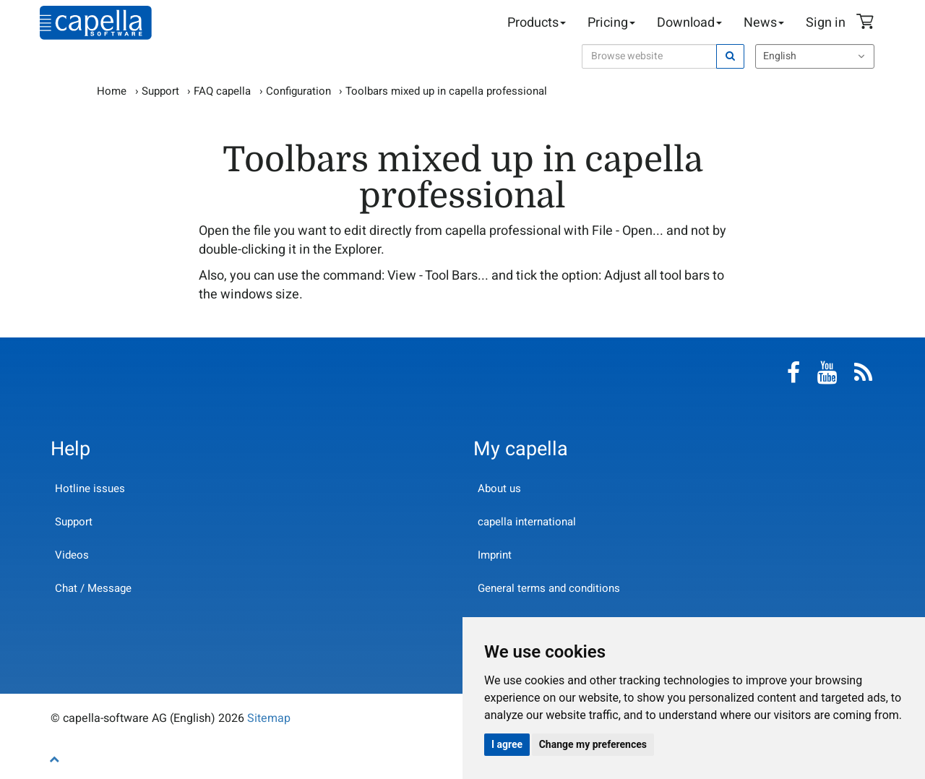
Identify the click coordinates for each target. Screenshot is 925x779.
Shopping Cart (867, 23)
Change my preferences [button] (593, 744)
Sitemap (269, 718)
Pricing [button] (611, 23)
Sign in (826, 23)
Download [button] (689, 23)
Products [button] (536, 23)
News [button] (764, 23)
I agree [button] (506, 744)
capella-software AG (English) (96, 23)
